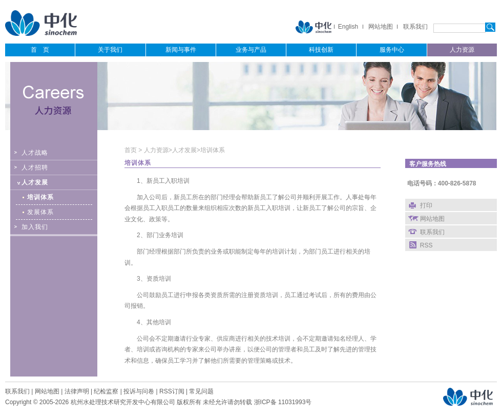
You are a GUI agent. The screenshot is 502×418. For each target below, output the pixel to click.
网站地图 (380, 26)
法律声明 (77, 391)
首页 (131, 150)
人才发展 (184, 150)
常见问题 (201, 391)
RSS (426, 245)
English (348, 26)
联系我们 (415, 26)
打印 (426, 205)
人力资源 (156, 150)
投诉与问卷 (138, 391)
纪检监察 (106, 391)
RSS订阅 (171, 391)
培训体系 (212, 150)
